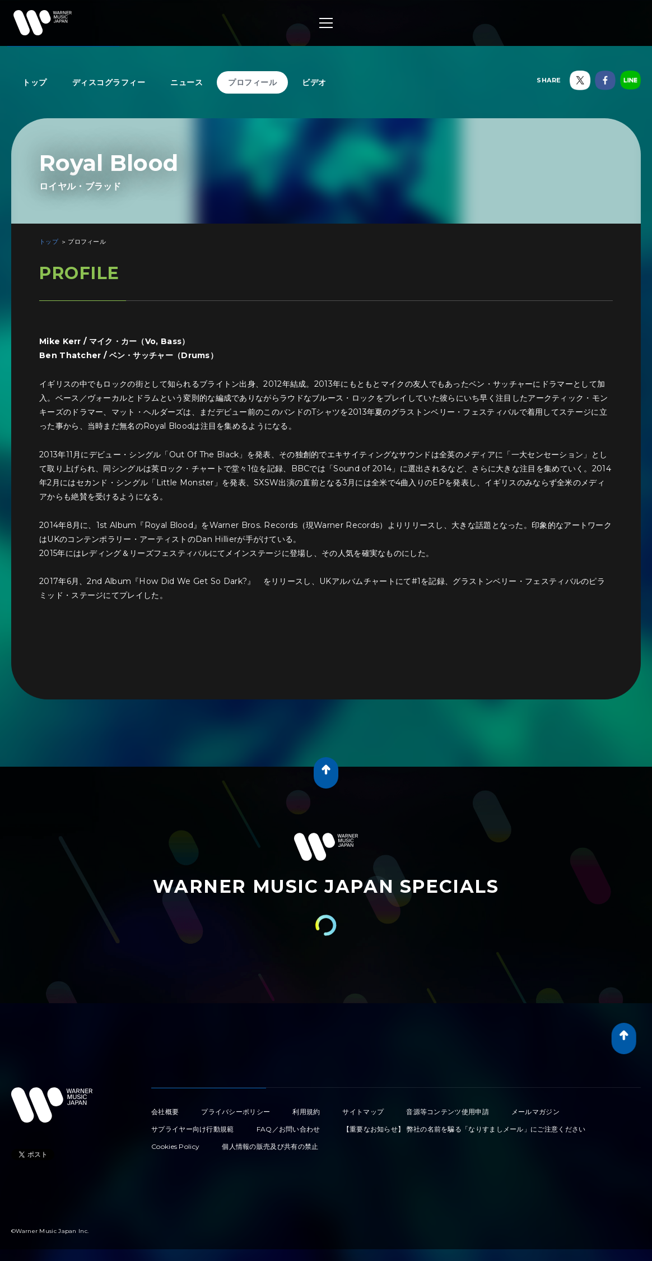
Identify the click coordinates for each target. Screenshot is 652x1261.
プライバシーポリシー (235, 1111)
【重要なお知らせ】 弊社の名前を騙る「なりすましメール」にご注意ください (464, 1129)
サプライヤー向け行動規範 (192, 1129)
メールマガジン (535, 1111)
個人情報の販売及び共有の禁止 (270, 1146)
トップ (34, 82)
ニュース (186, 82)
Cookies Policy (175, 1146)
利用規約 (306, 1111)
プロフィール (252, 82)
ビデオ (314, 82)
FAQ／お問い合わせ (288, 1129)
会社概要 (165, 1111)
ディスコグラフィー (109, 82)
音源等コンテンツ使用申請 (447, 1111)
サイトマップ (363, 1111)
